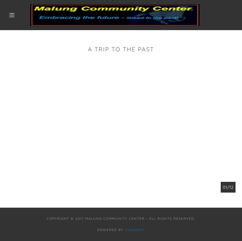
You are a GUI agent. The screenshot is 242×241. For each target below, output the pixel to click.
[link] (115, 15)
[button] (11, 15)
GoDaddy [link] (135, 230)
